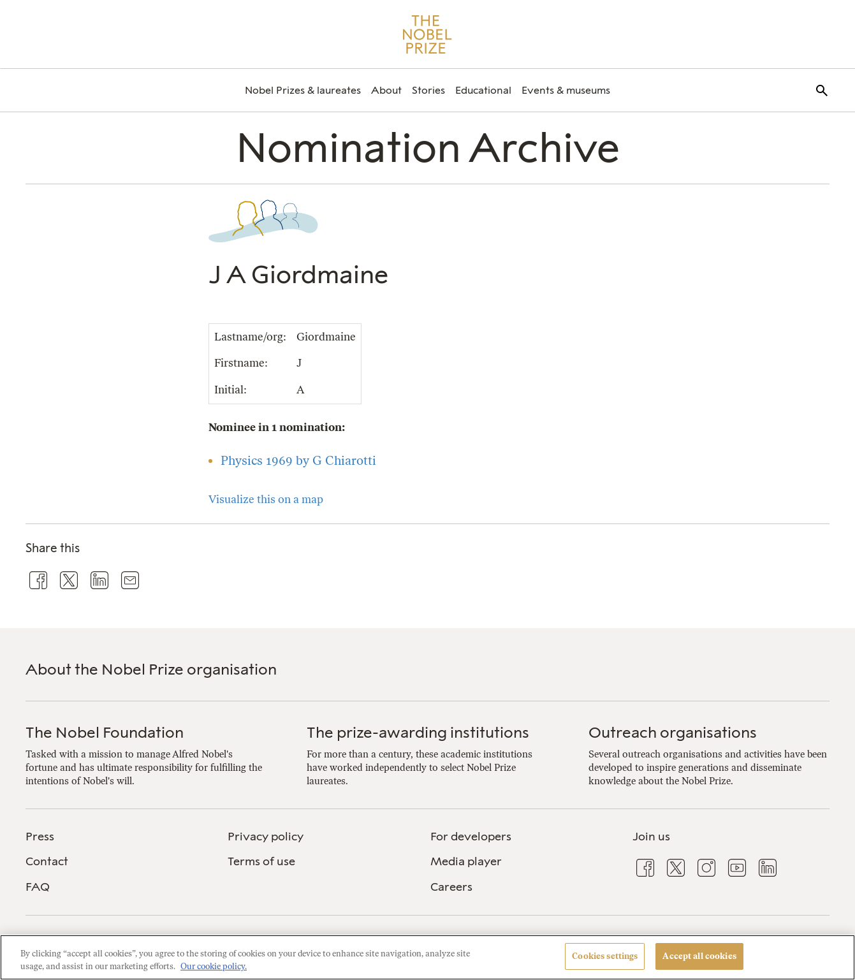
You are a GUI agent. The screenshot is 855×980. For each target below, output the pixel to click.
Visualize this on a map (265, 499)
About (386, 90)
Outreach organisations (672, 732)
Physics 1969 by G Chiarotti (298, 460)
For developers (470, 837)
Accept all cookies (699, 956)
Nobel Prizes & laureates (303, 90)
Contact (47, 861)
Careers (451, 887)
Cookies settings (605, 956)
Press (40, 837)
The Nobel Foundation (105, 732)
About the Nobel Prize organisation (151, 669)
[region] (427, 957)
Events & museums (566, 90)
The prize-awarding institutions (418, 732)
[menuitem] (303, 90)
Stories (428, 90)
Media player (466, 861)
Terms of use (261, 861)
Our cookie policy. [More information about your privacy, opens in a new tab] (213, 966)
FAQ (38, 887)
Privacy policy (265, 837)
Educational (483, 90)
